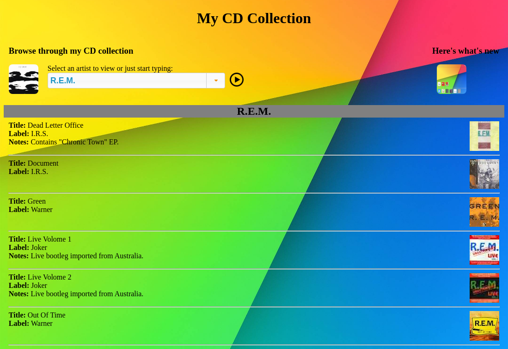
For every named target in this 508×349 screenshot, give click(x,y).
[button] (215, 80)
